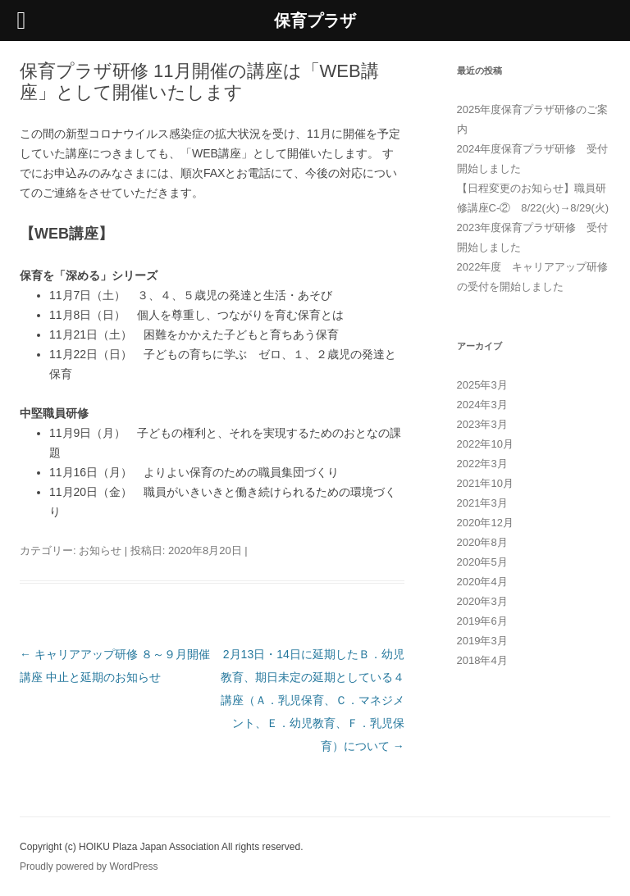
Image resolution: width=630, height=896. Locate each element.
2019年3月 (482, 640)
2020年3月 (482, 601)
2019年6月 (482, 621)
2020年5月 (482, 562)
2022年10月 (485, 444)
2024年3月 (482, 404)
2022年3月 (482, 463)
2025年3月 (482, 385)
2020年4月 (482, 581)
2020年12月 (485, 522)
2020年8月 (482, 542)
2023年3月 (482, 424)
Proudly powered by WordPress (89, 866)
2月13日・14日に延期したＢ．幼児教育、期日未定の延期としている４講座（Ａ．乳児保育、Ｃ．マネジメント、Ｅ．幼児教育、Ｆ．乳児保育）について (312, 700)
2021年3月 (482, 503)
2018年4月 (482, 660)
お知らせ (100, 550)
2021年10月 (485, 483)
